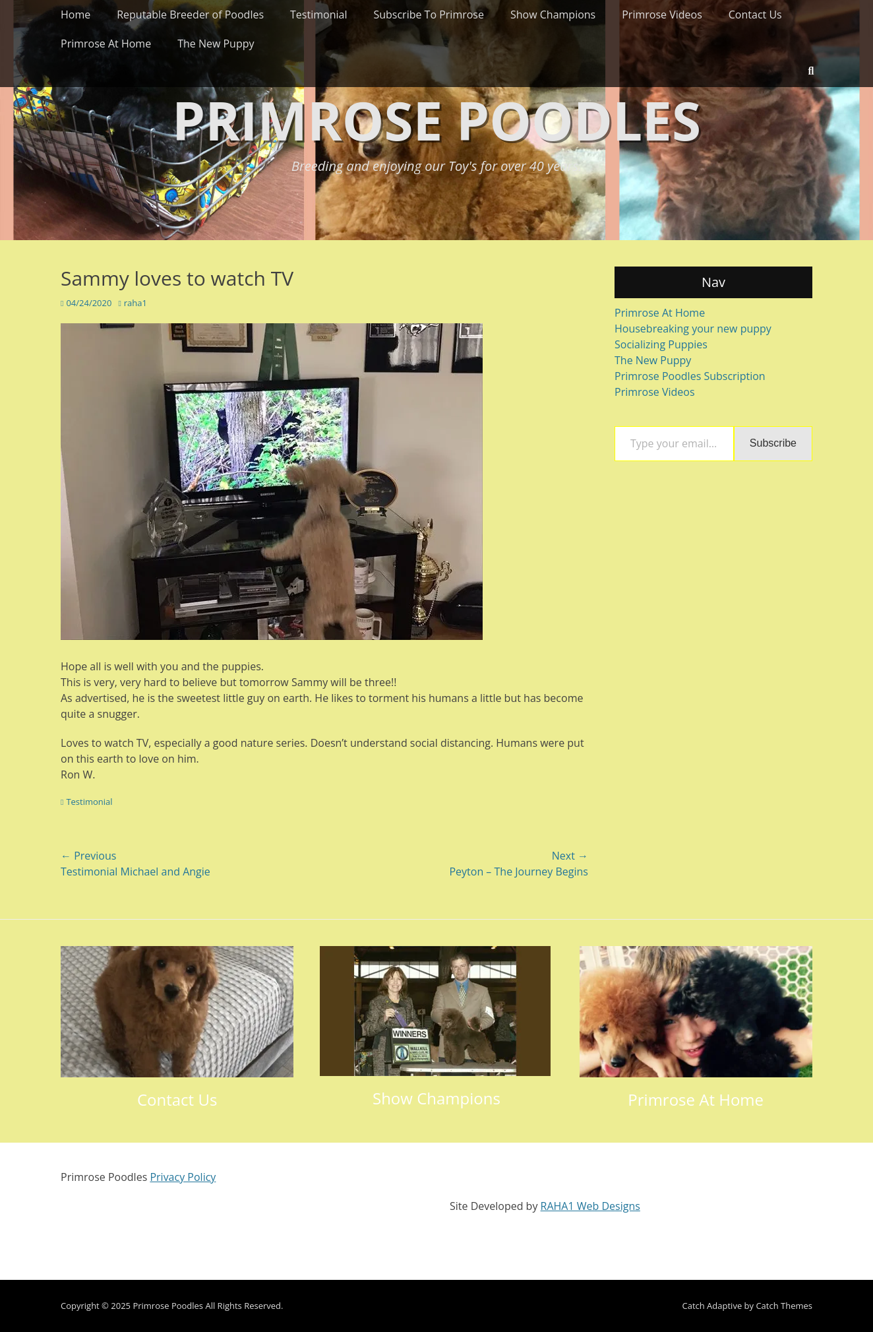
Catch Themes (784, 1306)
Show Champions (552, 14)
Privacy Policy (183, 1177)
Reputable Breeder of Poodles (190, 14)
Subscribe (773, 443)
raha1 (135, 303)
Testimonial (318, 14)
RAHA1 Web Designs (590, 1206)
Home (75, 14)
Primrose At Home (106, 43)
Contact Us (755, 14)
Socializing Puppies (661, 344)
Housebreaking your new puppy (693, 328)
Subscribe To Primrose (428, 14)
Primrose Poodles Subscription (690, 376)
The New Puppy (215, 43)
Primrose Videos (662, 14)
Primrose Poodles (436, 120)
